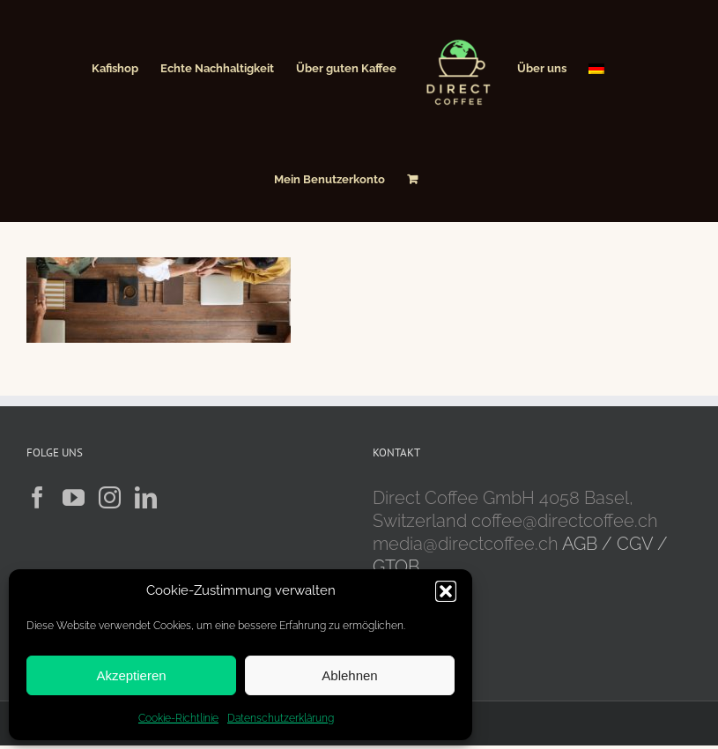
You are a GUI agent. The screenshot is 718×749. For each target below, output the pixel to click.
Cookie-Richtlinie (178, 718)
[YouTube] (74, 497)
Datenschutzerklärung (280, 718)
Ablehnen (349, 675)
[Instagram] (110, 497)
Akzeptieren (131, 675)
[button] (446, 591)
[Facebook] (37, 497)
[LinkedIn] (146, 497)
